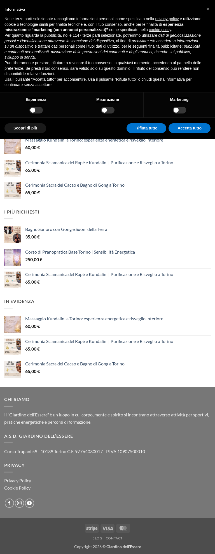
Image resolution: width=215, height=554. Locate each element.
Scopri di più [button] (25, 128)
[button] (207, 8)
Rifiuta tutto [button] (146, 128)
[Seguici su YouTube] (29, 503)
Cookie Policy (17, 487)
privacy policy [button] (167, 19)
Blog (97, 538)
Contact (114, 538)
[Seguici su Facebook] (9, 503)
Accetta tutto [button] (189, 128)
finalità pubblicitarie (165, 46)
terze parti (91, 35)
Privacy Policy (17, 480)
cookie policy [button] (160, 29)
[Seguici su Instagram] (19, 503)
